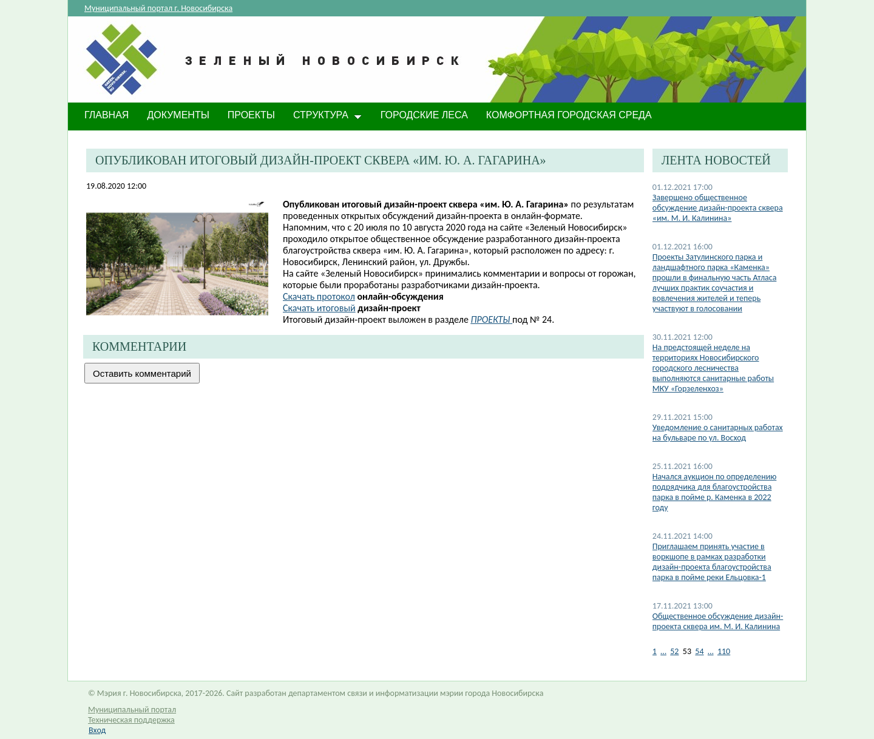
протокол (319, 296)
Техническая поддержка (131, 720)
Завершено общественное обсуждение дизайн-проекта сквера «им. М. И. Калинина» (717, 207)
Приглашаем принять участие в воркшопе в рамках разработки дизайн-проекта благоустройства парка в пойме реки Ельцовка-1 (711, 561)
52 (674, 651)
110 (723, 651)
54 (699, 651)
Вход (97, 730)
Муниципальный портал (132, 709)
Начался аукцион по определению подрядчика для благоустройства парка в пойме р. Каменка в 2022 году (714, 492)
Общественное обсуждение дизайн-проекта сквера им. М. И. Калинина (717, 621)
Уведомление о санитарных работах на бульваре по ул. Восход (717, 432)
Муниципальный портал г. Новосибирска (158, 8)
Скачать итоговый (319, 308)
